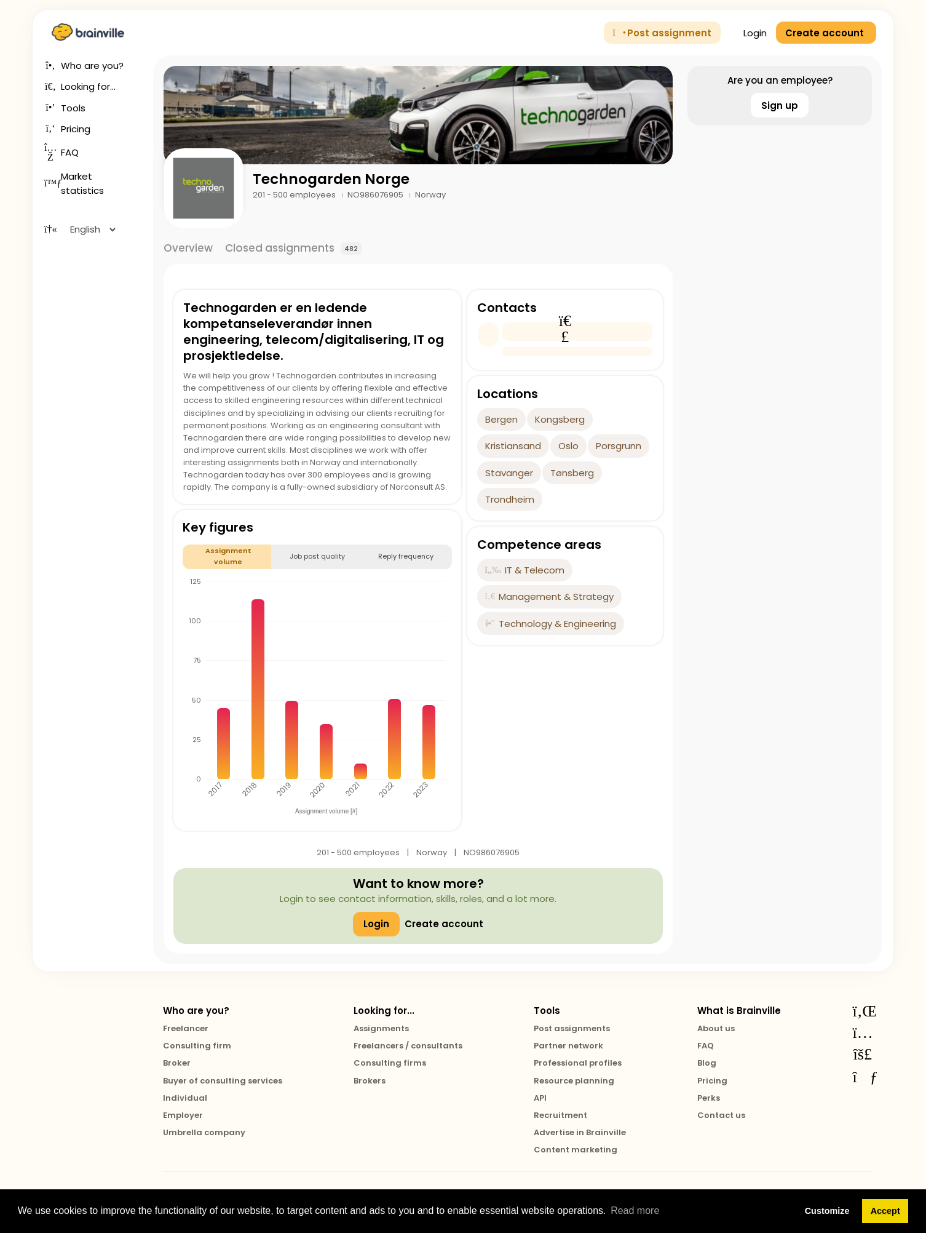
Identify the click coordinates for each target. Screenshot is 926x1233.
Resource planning (574, 1081)
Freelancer (185, 1028)
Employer (183, 1115)
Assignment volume (228, 556)
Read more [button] (635, 1210)
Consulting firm (197, 1045)
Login (748, 33)
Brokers (370, 1081)
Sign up (779, 105)
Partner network (568, 1045)
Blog (706, 1063)
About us (716, 1028)
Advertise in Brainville (580, 1132)
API (540, 1098)
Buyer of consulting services (222, 1081)
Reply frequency (405, 556)
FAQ (705, 1045)
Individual (185, 1098)
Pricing (712, 1081)
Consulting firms (390, 1063)
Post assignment (662, 32)
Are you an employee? (780, 80)
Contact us (721, 1115)
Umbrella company (204, 1132)
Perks (708, 1098)
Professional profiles (578, 1063)
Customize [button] (827, 1211)
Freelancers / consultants (408, 1045)
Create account (444, 923)
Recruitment (560, 1115)
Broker (177, 1063)
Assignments (381, 1028)
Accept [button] (885, 1211)
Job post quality (317, 556)
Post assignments (572, 1028)
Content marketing (575, 1149)
